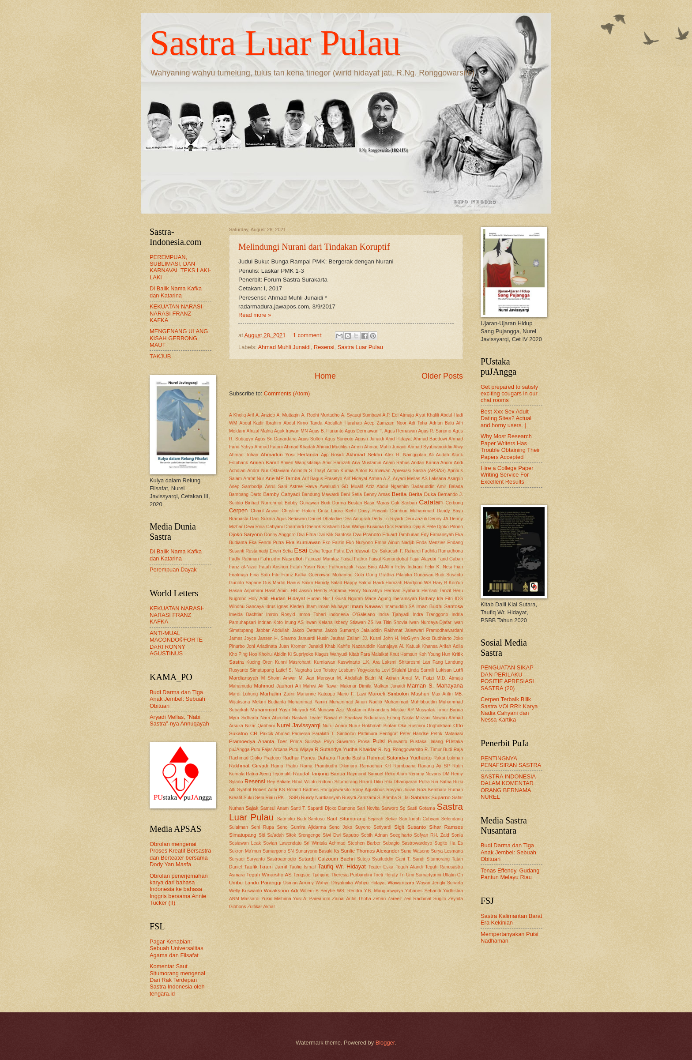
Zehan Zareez (387, 898)
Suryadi (236, 859)
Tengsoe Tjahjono (311, 874)
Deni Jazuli (415, 518)
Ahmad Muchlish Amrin (339, 446)
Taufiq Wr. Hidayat (342, 866)
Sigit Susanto (410, 827)
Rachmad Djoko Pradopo (255, 758)
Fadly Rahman (244, 558)
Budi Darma (333, 502)
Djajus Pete (424, 526)
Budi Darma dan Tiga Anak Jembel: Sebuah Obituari (177, 699)
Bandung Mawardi (320, 494)
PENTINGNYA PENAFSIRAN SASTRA (511, 761)
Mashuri (420, 693)
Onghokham (439, 725)
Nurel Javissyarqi (298, 725)
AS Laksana (433, 478)
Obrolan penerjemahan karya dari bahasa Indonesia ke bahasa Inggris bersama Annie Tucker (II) (179, 889)
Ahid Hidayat (399, 438)
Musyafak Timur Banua (439, 709)
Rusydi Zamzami (359, 797)
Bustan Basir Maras (368, 502)
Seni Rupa (262, 827)
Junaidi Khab (321, 646)
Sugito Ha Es (448, 843)
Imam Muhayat (333, 606)
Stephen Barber (364, 843)
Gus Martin (274, 582)
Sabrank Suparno (431, 797)
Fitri (275, 574)
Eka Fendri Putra (266, 542)
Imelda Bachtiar (246, 614)
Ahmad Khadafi (299, 446)
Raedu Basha (351, 758)
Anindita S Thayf (308, 470)
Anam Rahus (396, 462)
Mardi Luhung (243, 694)
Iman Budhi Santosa (439, 606)
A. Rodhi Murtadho (320, 415)
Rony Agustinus (369, 789)
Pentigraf (389, 733)
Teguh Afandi (409, 867)
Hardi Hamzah (387, 582)
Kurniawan (324, 662)
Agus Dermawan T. (364, 431)
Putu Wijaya (301, 749)
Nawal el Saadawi (343, 717)
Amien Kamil (264, 462)
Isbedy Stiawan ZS (354, 622)
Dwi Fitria (306, 534)
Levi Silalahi (393, 670)
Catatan (431, 502)
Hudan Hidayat (288, 598)
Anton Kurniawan (373, 470)
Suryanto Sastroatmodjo (271, 859)
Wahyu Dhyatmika (334, 882)
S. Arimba (387, 797)
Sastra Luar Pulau (360, 347)
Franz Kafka (294, 574)
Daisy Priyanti (372, 510)
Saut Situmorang (346, 818)
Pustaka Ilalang (426, 741)
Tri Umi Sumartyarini (420, 874)
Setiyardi (382, 827)
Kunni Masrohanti (293, 662)
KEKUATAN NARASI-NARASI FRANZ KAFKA (177, 313)
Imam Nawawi (366, 606)
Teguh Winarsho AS (269, 874)
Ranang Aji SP (434, 765)
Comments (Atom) (287, 393)
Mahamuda (240, 686)
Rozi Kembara (431, 789)
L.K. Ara (371, 662)
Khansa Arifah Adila (442, 646)
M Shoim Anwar (278, 678)
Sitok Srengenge (303, 835)
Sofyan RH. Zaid (431, 835)
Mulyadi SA (304, 709)
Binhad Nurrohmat (263, 502)
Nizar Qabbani (260, 725)
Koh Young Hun (434, 654)
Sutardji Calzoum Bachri (326, 858)
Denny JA (438, 518)
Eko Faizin (333, 542)
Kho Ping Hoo (243, 654)
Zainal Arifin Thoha (351, 898)
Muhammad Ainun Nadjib (355, 701)
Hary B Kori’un (448, 582)
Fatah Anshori (273, 566)
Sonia (457, 835)
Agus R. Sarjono (434, 431)
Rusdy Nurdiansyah (321, 797)
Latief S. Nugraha (294, 670)
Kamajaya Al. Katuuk (399, 646)
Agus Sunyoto (339, 438)
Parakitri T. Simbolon (334, 733)
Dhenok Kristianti (322, 526)
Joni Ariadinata (262, 646)
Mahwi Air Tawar (320, 686)
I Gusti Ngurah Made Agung (361, 598)
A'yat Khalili (427, 415)
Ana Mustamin (366, 462)
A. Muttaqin (288, 415)
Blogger (385, 1042)
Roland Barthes (303, 789)
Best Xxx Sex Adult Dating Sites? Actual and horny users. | (506, 418)
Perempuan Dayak (173, 569)
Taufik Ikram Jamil (265, 866)
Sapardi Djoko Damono (331, 808)
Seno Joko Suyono (349, 827)
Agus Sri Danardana (275, 438)
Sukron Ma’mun (245, 851)
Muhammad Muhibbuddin (410, 701)
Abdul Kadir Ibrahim (260, 423)
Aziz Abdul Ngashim (387, 486)
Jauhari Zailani (346, 638)
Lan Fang (433, 662)
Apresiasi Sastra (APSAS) (419, 470)
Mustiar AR (402, 709)
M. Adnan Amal (395, 678)
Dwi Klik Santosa (334, 534)
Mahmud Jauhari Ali (277, 685)
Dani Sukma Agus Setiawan (278, 518)
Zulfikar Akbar (261, 906)
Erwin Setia (281, 551)
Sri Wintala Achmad (324, 843)
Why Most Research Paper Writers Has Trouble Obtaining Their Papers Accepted (510, 446)
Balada (456, 486)
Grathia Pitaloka (395, 574)
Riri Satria (441, 781)
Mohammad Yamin (307, 701)
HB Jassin (301, 590)
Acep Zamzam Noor (385, 423)
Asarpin (455, 478)
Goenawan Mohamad (330, 574)
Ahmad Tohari (243, 454)
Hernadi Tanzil (436, 590)
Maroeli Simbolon (388, 693)
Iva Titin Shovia (391, 622)
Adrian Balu (441, 423)
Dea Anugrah (356, 518)
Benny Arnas (377, 494)
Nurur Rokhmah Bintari (372, 725)
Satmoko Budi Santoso (301, 818)
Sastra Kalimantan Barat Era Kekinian (511, 919)
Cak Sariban (404, 502)
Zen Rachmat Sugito (425, 898)
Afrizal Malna (260, 431)
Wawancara (400, 882)
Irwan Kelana (318, 622)
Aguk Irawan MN (291, 431)
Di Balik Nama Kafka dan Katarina (176, 291)
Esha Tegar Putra (327, 551)
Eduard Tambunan (400, 534)
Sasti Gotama (421, 808)
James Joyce (242, 638)
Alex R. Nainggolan (405, 454)
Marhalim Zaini (277, 693)
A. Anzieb (265, 415)
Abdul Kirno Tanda (302, 423)
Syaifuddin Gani (388, 859)
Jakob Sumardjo (342, 630)
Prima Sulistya (305, 741)
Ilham (310, 606)
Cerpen (238, 510)
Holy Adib (258, 598)
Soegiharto (401, 835)
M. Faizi (424, 677)
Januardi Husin (313, 638)
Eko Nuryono (359, 542)
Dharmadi (294, 526)
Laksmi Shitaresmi (401, 662)
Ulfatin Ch (453, 874)
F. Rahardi (410, 551)
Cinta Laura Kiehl (337, 510)
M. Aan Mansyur (317, 678)
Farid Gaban (450, 558)
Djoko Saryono (246, 534)
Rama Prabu (284, 765)
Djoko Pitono (450, 526)
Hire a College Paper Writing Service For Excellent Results (507, 475)
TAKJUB (160, 356)
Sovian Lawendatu (282, 843)
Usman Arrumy (298, 882)
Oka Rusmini (411, 725)
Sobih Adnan (374, 835)
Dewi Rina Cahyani (263, 526)
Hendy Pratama (330, 590)
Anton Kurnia (340, 470)
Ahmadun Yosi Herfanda (289, 454)
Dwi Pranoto (367, 534)
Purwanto (397, 741)
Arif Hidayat (355, 478)
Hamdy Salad (328, 582)
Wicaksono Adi (281, 890)
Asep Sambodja (246, 486)
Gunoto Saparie (245, 582)
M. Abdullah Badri (356, 678)
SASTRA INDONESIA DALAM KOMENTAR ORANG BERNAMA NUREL (508, 786)
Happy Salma (358, 582)
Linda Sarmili (421, 670)
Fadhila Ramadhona (442, 551)
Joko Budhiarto (436, 638)
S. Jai (404, 797)
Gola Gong (365, 574)
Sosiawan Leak (245, 843)
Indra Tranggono (430, 614)
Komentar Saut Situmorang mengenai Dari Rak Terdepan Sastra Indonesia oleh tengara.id (177, 980)
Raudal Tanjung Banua (319, 773)
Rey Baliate (278, 781)
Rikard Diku (371, 781)
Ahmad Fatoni (268, 446)
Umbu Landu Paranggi (255, 882)
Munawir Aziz (331, 709)
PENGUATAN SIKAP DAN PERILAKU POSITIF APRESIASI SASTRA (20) (507, 677)
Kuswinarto (349, 662)
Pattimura (367, 733)
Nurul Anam (335, 725)
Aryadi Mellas (406, 478)
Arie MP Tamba (283, 478)
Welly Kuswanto (245, 890)
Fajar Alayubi (423, 558)
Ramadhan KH (375, 765)
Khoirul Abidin (272, 654)
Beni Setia (351, 494)
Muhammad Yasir (270, 709)
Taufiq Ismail (303, 867)
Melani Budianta (269, 701)
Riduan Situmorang (337, 781)
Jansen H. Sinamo (277, 638)
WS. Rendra (349, 890)
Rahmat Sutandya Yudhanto (399, 757)
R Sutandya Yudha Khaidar (345, 749)
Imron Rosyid (280, 614)
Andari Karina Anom (431, 462)
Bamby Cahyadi (281, 494)
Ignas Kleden (290, 606)
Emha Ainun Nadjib (394, 542)
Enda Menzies (430, 542)
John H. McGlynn (401, 638)
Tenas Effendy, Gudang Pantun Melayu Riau (510, 873)
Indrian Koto (270, 622)
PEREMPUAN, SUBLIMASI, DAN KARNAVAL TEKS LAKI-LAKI (180, 267)
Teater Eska (381, 867)
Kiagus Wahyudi (331, 654)
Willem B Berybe (317, 890)
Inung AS (294, 622)
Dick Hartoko (398, 526)
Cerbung (454, 502)
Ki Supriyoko (300, 654)
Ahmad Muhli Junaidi (284, 347)
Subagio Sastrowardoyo (407, 843)
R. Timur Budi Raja (444, 749)
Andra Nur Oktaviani (268, 470)
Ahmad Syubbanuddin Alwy (435, 446)
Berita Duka (422, 494)
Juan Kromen (293, 646)
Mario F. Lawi (351, 694)
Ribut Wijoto (304, 781)
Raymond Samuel (365, 773)
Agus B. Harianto (326, 431)
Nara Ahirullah (275, 717)
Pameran (301, 733)
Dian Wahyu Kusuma (362, 526)
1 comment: (308, 335)
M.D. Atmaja (450, 678)
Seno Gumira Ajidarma (301, 827)
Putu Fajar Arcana (269, 749)
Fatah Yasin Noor (308, 566)
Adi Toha (418, 423)
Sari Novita (368, 808)
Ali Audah (439, 454)
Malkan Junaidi (389, 686)
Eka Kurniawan (303, 542)
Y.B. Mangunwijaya (383, 890)
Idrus (270, 606)
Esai (300, 550)
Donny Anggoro (280, 534)
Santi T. (298, 808)
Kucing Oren (259, 662)
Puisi (378, 741)
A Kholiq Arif (241, 415)
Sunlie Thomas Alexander (370, 850)
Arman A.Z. (380, 478)
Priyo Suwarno (339, 741)
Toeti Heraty (385, 874)
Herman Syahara (402, 590)
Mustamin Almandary (367, 709)
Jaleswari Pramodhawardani (434, 630)
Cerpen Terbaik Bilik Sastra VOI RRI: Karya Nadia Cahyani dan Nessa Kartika (509, 709)
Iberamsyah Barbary (414, 598)
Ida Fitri (445, 598)
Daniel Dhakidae (325, 518)
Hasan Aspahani (246, 590)
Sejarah (376, 818)
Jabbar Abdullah (272, 630)
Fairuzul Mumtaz (322, 558)
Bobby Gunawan (302, 502)
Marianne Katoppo (316, 694)
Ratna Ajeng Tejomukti (268, 773)
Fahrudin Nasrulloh (282, 558)
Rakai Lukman (448, 758)
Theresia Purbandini (351, 874)
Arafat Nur (253, 478)
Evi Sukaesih (385, 551)
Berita (399, 494)
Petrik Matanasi (447, 733)
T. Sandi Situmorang (428, 859)
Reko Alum (396, 773)
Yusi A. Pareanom (311, 898)
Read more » (254, 315)
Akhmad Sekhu (364, 454)
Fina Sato (260, 574)
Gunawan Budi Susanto (438, 574)
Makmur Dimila (356, 686)
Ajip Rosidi (332, 454)
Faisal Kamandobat (388, 558)
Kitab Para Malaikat (368, 654)
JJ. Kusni (371, 638)
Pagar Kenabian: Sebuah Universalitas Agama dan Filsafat (176, 948)
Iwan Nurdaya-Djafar (430, 622)
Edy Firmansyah (437, 534)
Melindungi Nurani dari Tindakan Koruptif (314, 247)
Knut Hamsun (403, 654)
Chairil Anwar (265, 510)
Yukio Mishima (276, 898)
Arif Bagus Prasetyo (322, 478)
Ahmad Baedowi (430, 438)
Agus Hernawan (400, 431)
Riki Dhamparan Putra (407, 781)
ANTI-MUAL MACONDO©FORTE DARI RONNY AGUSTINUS (176, 643)
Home (325, 376)
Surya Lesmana (447, 851)
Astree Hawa (303, 486)
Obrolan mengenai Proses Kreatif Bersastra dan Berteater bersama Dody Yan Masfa (180, 854)
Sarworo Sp (393, 808)
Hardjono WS (417, 582)
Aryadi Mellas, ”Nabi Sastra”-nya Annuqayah (179, 720)
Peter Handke (414, 733)
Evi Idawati (358, 550)
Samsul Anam (274, 808)
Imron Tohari (312, 614)
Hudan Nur (318, 598)
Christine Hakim (298, 510)
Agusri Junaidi (369, 438)
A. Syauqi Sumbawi (361, 415)
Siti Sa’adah (271, 835)
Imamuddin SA (399, 606)
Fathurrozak (341, 566)
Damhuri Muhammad (412, 510)
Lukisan (444, 670)
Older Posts (442, 376)
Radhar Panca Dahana (308, 757)
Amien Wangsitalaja (300, 462)
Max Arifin (442, 694)
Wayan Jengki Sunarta (439, 882)
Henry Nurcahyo (365, 590)
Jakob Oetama (307, 630)
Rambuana (404, 765)
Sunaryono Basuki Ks (317, 851)
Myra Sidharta (243, 717)
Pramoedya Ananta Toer (258, 741)
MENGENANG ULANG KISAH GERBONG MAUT (179, 338)
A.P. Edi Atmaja (398, 415)
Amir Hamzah (336, 462)
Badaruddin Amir (428, 486)
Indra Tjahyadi (393, 614)
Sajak (252, 808)
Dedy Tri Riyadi (387, 518)
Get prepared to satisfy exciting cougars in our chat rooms (509, 393)
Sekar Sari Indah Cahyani (412, 818)
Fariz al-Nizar (243, 566)
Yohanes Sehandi (423, 890)
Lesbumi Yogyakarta (359, 670)
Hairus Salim (300, 582)
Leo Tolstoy (325, 670)
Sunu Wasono (415, 851)
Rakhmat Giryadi (248, 765)
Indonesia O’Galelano (352, 614)
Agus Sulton (310, 438)
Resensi (324, 347)
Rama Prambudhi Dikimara (328, 765)
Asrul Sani (276, 486)
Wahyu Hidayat (370, 882)
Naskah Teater (307, 717)
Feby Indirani (409, 566)
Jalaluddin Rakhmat (381, 630)
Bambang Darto (245, 494)
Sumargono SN (278, 851)
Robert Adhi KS (269, 789)
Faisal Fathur (354, 558)
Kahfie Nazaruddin (356, 646)
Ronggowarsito (335, 789)
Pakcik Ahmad (275, 733)
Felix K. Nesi (438, 566)
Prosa (364, 741)
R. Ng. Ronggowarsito (400, 749)
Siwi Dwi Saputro (341, 835)
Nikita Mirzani (416, 717)
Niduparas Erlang (382, 717)
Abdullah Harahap (343, 423)
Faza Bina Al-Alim (374, 566)
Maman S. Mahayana (435, 685)
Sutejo (363, 859)
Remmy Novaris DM (428, 773)
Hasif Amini (277, 590)
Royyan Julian (400, 789)
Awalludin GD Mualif (341, 486)
